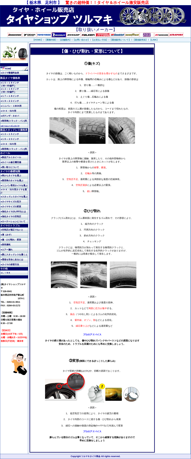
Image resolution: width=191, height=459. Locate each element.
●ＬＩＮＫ (5, 273)
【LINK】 (154, 40)
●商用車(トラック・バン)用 (14, 121)
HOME (6, 68)
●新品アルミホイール (11, 157)
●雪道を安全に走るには (12, 259)
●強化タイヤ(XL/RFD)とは (13, 211)
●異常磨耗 (5, 244)
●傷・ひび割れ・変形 (11, 239)
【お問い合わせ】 (81, 40)
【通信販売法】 (140, 40)
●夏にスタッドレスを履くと (14, 254)
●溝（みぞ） (7, 234)
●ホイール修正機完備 (11, 162)
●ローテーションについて (13, 221)
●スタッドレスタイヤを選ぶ (14, 196)
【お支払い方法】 (99, 40)
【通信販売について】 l (121, 40)
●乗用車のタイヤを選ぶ (12, 180)
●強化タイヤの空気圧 (11, 216)
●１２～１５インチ (10, 134)
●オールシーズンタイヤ (10, 126)
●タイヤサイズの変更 (11, 206)
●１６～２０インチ (10, 139)
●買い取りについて (10, 167)
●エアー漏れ (7, 249)
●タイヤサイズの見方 (11, 201)
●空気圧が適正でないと (12, 230)
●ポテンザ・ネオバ (10, 116)
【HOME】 (37, 40)
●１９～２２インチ (10, 101)
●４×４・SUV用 (8, 111)
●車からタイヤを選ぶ (11, 175)
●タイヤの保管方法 (10, 264)
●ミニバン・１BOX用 (11, 106)
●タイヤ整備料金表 (10, 73)
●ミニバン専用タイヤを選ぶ (14, 185)
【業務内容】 (51, 40)
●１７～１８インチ (10, 96)
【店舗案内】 (65, 40)
